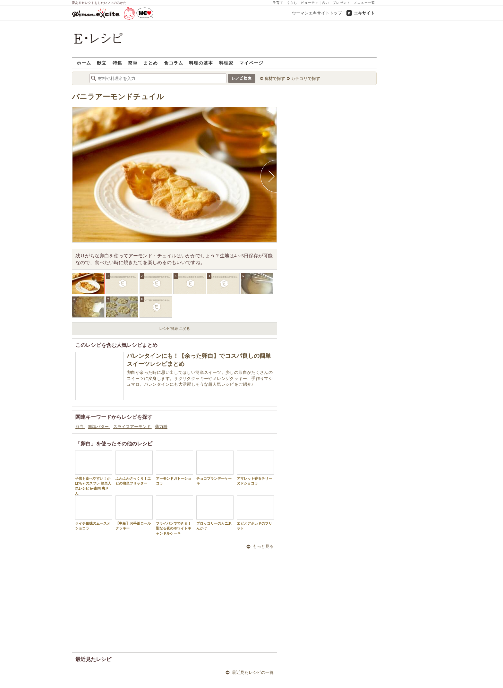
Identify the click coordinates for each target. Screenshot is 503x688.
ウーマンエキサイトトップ (317, 13)
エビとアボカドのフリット (255, 512)
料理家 (226, 63)
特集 (117, 63)
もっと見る (263, 546)
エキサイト (364, 13)
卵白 (80, 426)
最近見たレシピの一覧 (253, 672)
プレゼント (341, 2)
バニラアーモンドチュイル (118, 97)
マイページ (251, 63)
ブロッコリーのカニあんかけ (215, 512)
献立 (102, 63)
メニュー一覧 (364, 2)
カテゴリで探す (305, 78)
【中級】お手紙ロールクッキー (134, 512)
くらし (292, 2)
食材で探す (274, 78)
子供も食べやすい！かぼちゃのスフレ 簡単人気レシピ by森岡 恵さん (93, 473)
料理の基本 (201, 63)
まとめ (150, 63)
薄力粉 (161, 426)
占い (325, 2)
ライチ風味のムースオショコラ (93, 512)
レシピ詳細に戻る (174, 328)
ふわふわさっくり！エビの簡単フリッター (134, 468)
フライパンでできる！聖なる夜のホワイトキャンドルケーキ (174, 515)
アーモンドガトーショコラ (174, 468)
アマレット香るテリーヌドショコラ (255, 468)
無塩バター (99, 426)
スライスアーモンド (132, 426)
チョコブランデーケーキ (215, 468)
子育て (278, 2)
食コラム (173, 63)
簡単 (133, 63)
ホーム (84, 63)
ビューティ (310, 2)
